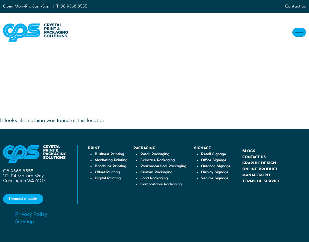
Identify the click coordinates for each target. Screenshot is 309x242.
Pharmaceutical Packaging (163, 166)
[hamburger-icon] (299, 32)
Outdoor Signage (216, 166)
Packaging (144, 148)
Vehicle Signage (214, 178)
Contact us (295, 6)
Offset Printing (107, 172)
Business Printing (109, 154)
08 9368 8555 (73, 6)
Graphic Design (259, 163)
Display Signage (214, 172)
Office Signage (213, 160)
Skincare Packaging (157, 160)
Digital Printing (108, 178)
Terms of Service (261, 181)
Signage (202, 148)
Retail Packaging (154, 154)
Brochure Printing (110, 166)
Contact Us (254, 157)
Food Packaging (154, 178)
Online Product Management (259, 172)
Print (94, 148)
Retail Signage (213, 154)
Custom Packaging (156, 172)
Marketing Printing (111, 160)
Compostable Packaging (161, 184)
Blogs (248, 151)
